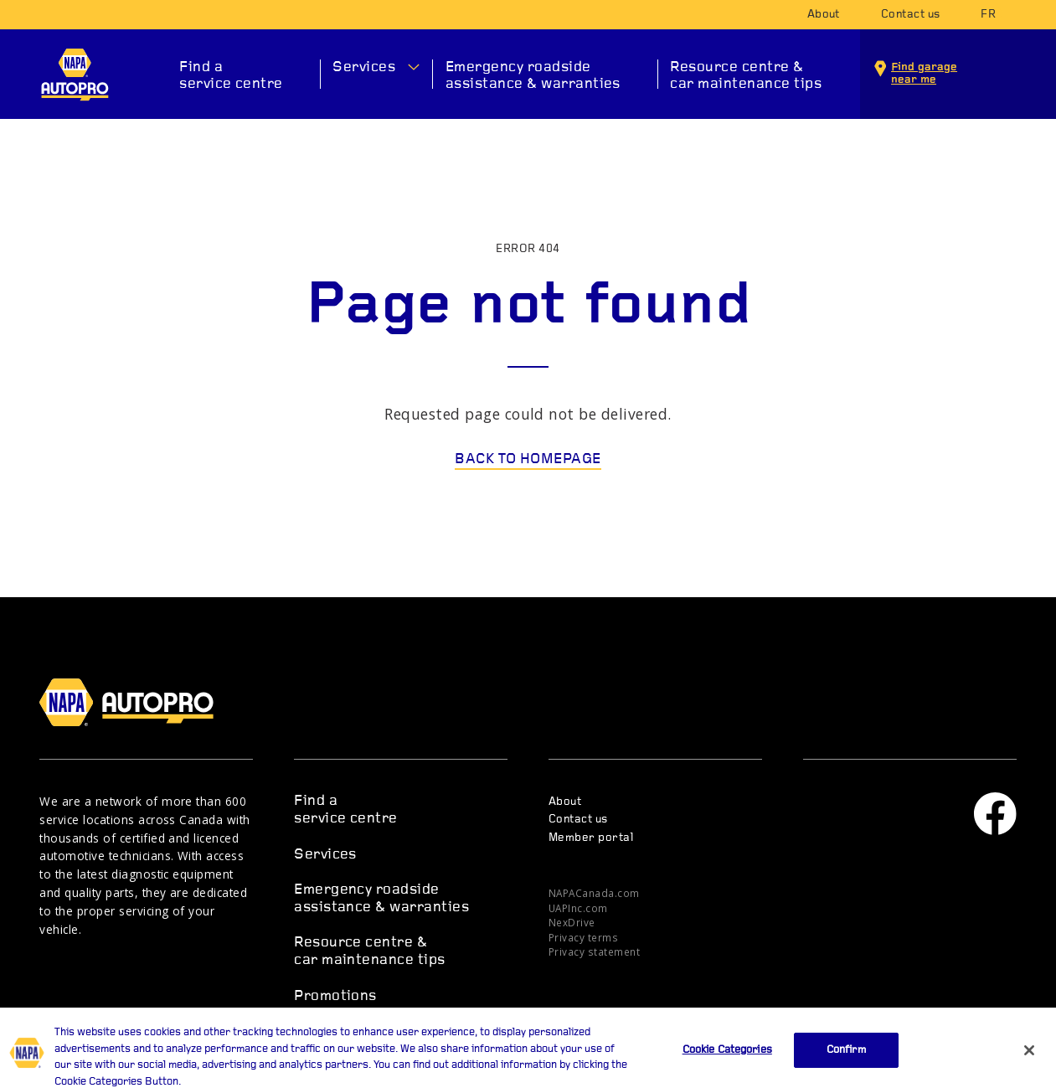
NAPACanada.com (594, 893)
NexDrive (572, 922)
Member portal (591, 838)
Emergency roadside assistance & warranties (533, 75)
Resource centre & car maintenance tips (746, 75)
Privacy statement (594, 951)
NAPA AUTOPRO (75, 74)
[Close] (1029, 1060)
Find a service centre (231, 75)
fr (988, 14)
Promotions (335, 996)
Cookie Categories (727, 1059)
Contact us (910, 14)
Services (363, 67)
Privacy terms (583, 937)
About (823, 14)
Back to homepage (528, 459)
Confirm (846, 1059)
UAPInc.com (578, 908)
